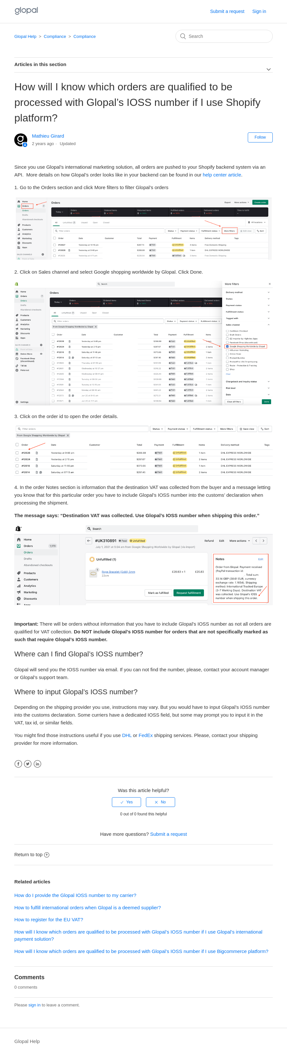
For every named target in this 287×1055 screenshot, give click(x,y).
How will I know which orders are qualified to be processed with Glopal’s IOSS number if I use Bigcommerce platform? (141, 951)
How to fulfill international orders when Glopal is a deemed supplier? (87, 907)
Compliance (55, 36)
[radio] (126, 802)
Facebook (18, 764)
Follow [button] (260, 137)
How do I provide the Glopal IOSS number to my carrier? (75, 895)
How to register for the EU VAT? (48, 919)
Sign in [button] (259, 11)
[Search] (224, 36)
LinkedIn (37, 764)
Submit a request (227, 11)
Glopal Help (25, 36)
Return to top (31, 854)
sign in (35, 1005)
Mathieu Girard (48, 136)
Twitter (28, 764)
